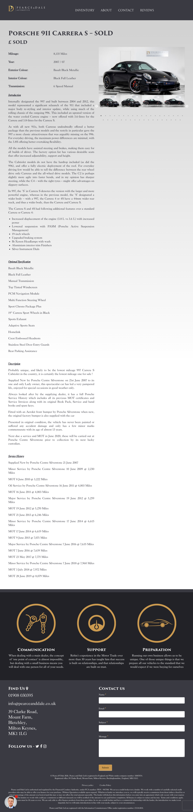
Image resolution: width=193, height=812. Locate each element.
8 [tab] (132, 115)
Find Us (18, 688)
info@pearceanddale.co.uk (32, 703)
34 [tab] (166, 119)
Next (186, 106)
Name (102, 694)
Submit (105, 767)
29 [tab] (144, 119)
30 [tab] (148, 119)
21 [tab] (107, 119)
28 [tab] (139, 119)
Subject (103, 722)
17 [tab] (173, 115)
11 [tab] (146, 115)
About (106, 10)
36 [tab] (175, 119)
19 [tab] (182, 115)
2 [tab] (105, 115)
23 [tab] (116, 119)
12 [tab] (150, 115)
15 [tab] (164, 115)
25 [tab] (125, 119)
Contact (126, 10)
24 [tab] (121, 119)
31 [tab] (153, 119)
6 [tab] (123, 115)
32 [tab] (157, 119)
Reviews (147, 10)
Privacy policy (87, 785)
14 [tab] (159, 115)
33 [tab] (162, 119)
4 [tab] (114, 115)
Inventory (84, 10)
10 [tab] (141, 115)
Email (102, 708)
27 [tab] (134, 119)
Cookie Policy (105, 785)
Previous (96, 106)
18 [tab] (177, 115)
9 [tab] (137, 115)
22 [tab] (112, 119)
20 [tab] (103, 119)
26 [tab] (130, 119)
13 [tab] (155, 115)
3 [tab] (110, 115)
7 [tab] (128, 115)
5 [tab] (119, 115)
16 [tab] (168, 115)
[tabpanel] (109, 106)
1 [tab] (101, 115)
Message (103, 736)
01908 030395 (20, 695)
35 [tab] (171, 119)
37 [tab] (180, 119)
